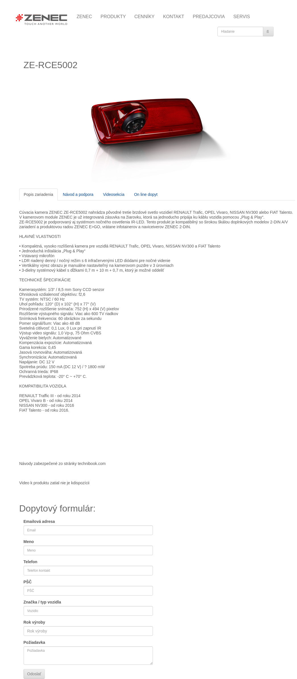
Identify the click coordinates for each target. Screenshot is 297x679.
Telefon (31, 561)
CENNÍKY (144, 16)
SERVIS (241, 16)
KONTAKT (173, 16)
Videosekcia (113, 194)
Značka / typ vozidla (42, 602)
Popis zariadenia (38, 194)
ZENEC (84, 16)
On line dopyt (146, 194)
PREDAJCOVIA (209, 16)
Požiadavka (34, 642)
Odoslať (34, 674)
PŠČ (28, 582)
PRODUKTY (113, 16)
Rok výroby (34, 622)
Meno (29, 541)
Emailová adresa (39, 521)
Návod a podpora (78, 194)
